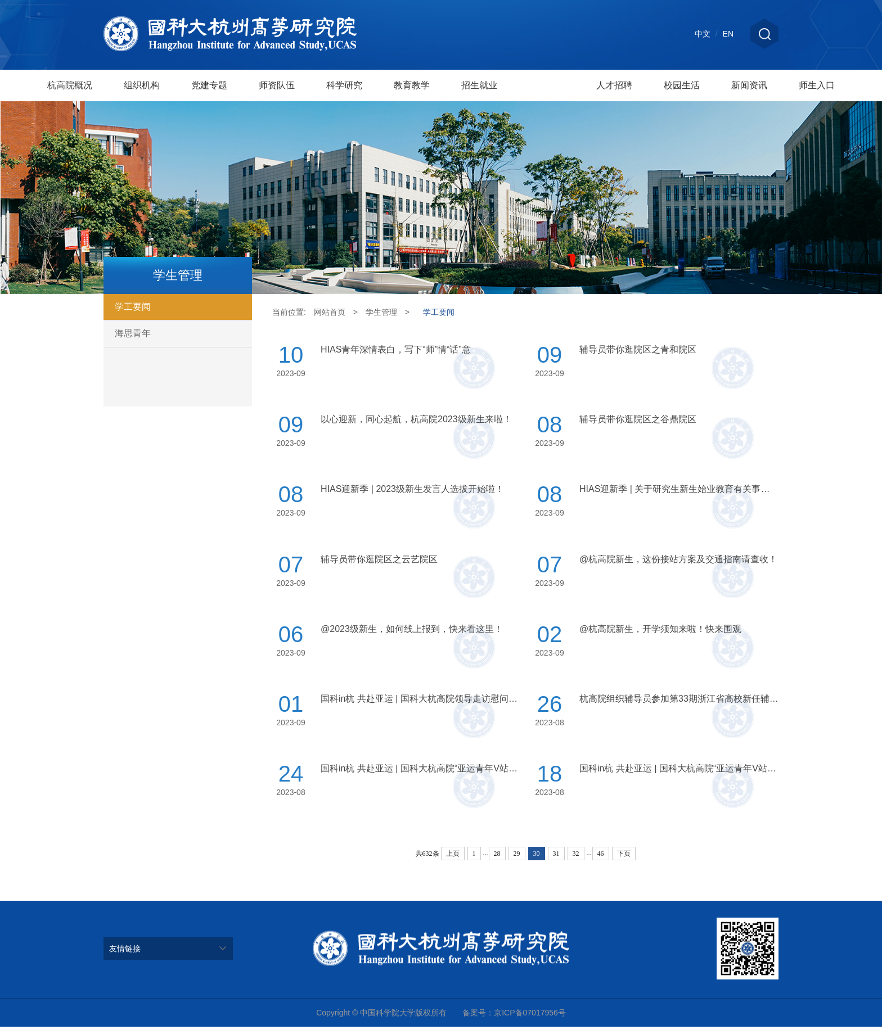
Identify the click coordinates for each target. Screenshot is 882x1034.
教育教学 (412, 85)
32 (576, 861)
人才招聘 (614, 85)
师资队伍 (277, 85)
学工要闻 (133, 306)
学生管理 (547, 89)
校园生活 (682, 85)
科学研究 (344, 85)
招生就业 (479, 85)
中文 (702, 33)
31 (556, 861)
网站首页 (329, 312)
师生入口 (817, 85)
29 (517, 861)
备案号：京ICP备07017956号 (514, 1019)
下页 (624, 861)
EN (728, 33)
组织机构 (142, 85)
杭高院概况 (69, 85)
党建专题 (209, 85)
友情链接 (125, 955)
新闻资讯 (749, 85)
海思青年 (133, 333)
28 (497, 861)
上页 (453, 861)
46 (600, 861)
